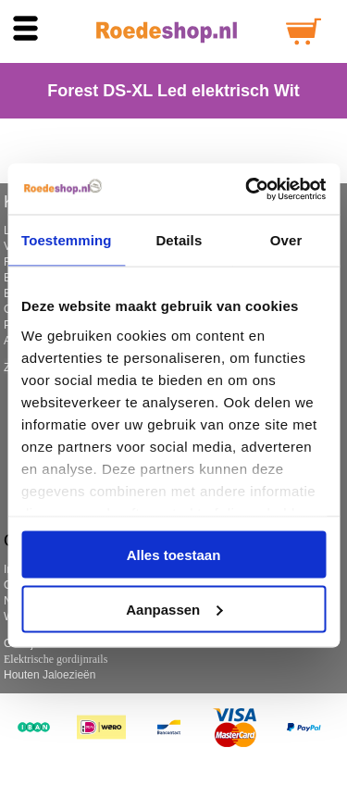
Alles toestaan (174, 555)
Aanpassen (174, 609)
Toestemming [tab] (66, 240)
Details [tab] (178, 240)
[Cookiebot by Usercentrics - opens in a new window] (247, 189)
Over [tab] (286, 240)
